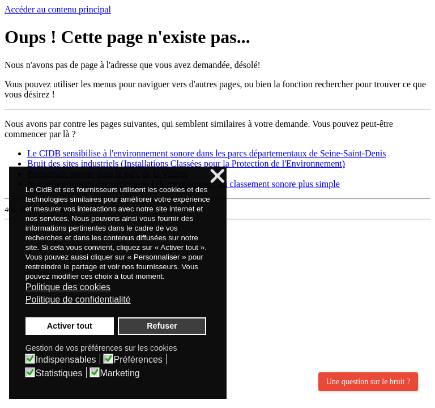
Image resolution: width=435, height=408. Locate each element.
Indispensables (66, 359)
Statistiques (59, 373)
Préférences (138, 359)
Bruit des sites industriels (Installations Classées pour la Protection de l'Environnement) (186, 163)
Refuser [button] (162, 325)
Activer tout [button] (69, 325)
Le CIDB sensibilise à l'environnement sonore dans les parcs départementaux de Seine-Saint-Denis (206, 153)
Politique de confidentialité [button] (78, 299)
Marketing (120, 373)
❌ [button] (217, 176)
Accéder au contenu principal (58, 9)
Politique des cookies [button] (67, 287)
